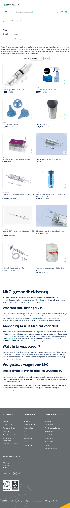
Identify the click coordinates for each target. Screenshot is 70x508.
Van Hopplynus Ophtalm (53, 428)
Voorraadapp (28, 445)
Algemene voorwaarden (11, 444)
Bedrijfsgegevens (29, 425)
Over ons (27, 421)
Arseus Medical (50, 425)
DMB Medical (49, 431)
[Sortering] (36, 59)
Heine (33, 302)
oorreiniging (10, 339)
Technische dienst (9, 428)
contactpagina (11, 390)
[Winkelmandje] (65, 12)
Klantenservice (8, 425)
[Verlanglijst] (60, 12)
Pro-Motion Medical (51, 449)
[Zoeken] (32, 12)
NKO (39, 300)
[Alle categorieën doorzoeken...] (23, 12)
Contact (5, 421)
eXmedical (48, 435)
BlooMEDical (49, 438)
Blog (25, 435)
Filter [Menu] (18, 39)
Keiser (47, 445)
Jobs (25, 431)
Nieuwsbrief (28, 438)
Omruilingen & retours (10, 435)
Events (26, 442)
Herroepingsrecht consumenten (9, 439)
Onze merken (28, 428)
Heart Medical (49, 442)
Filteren (47, 58)
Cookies (55, 501)
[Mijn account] (56, 12)
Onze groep (48, 421)
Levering (6, 431)
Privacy (47, 501)
